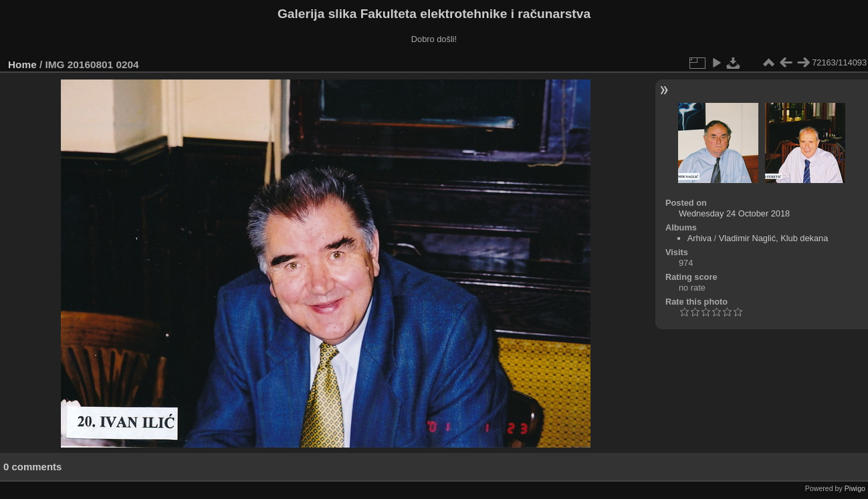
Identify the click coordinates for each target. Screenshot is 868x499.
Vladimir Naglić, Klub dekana (774, 238)
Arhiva (699, 238)
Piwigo (855, 488)
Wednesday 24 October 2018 (734, 213)
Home (22, 64)
